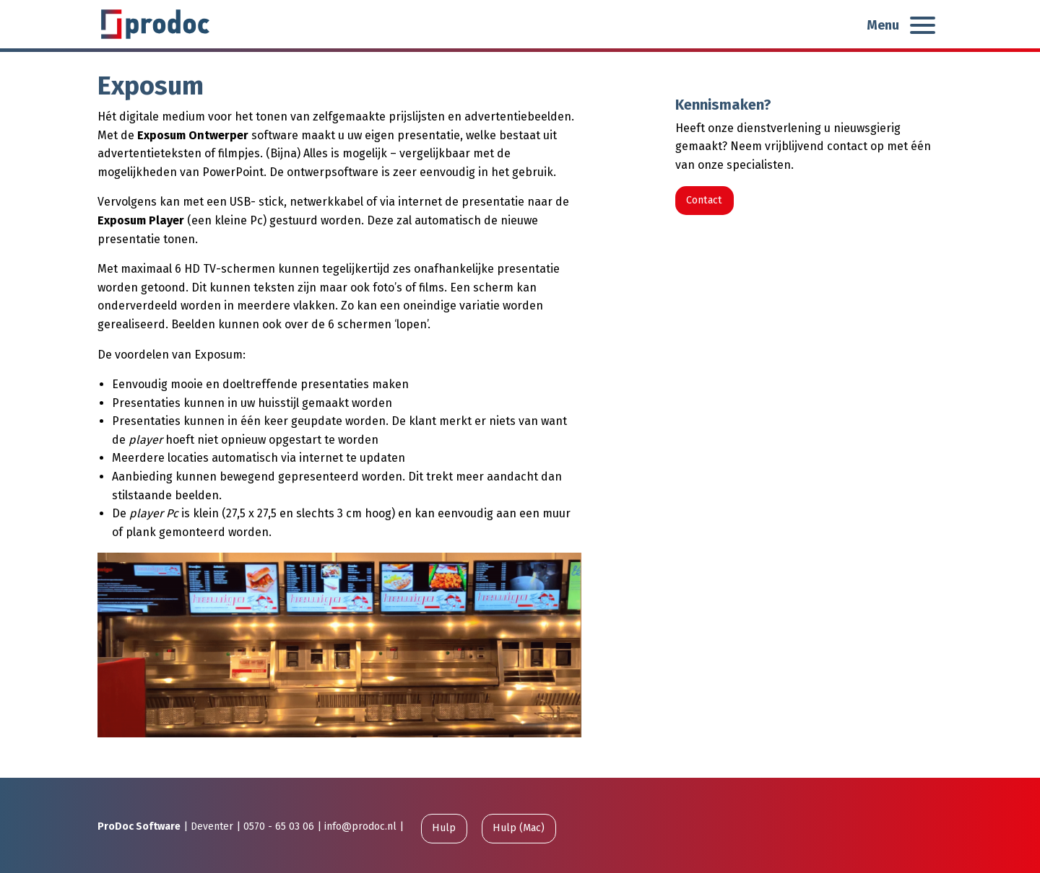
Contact (704, 200)
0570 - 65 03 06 (278, 826)
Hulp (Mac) (519, 828)
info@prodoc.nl (360, 826)
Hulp (444, 828)
